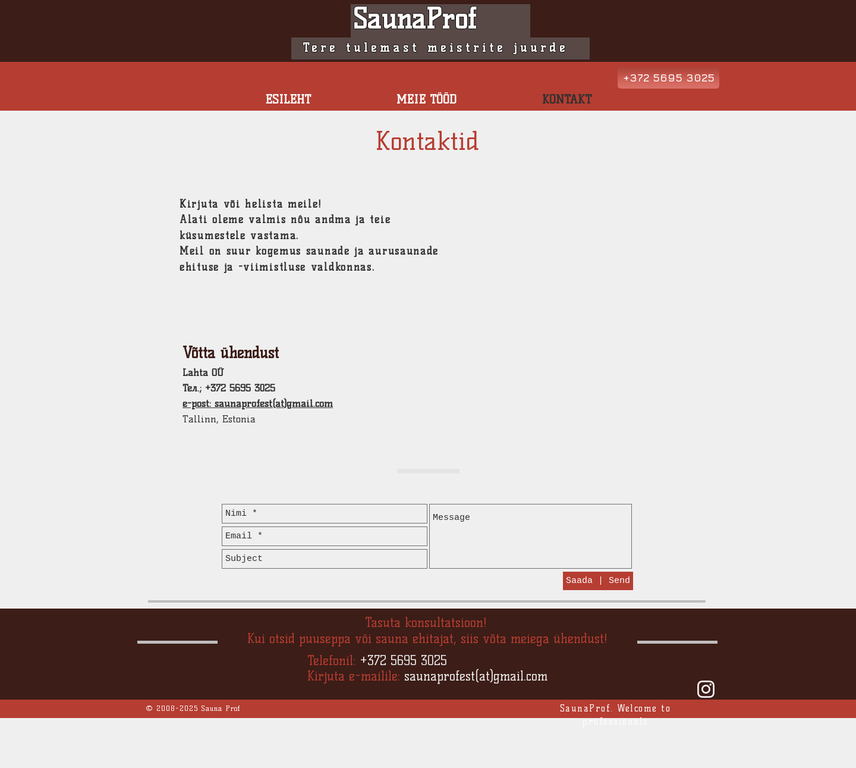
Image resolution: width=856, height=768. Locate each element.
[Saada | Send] (598, 581)
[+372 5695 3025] (668, 78)
